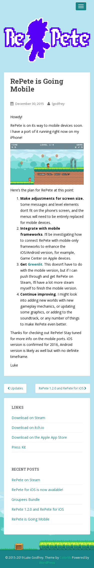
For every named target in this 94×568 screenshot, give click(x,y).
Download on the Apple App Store (39, 437)
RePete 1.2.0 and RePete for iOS (62, 388)
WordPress (47, 562)
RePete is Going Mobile (30, 519)
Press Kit (19, 447)
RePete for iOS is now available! (37, 489)
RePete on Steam (26, 479)
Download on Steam (28, 417)
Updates (15, 388)
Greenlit (35, 264)
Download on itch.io (28, 427)
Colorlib (65, 557)
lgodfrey (58, 103)
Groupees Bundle (26, 499)
